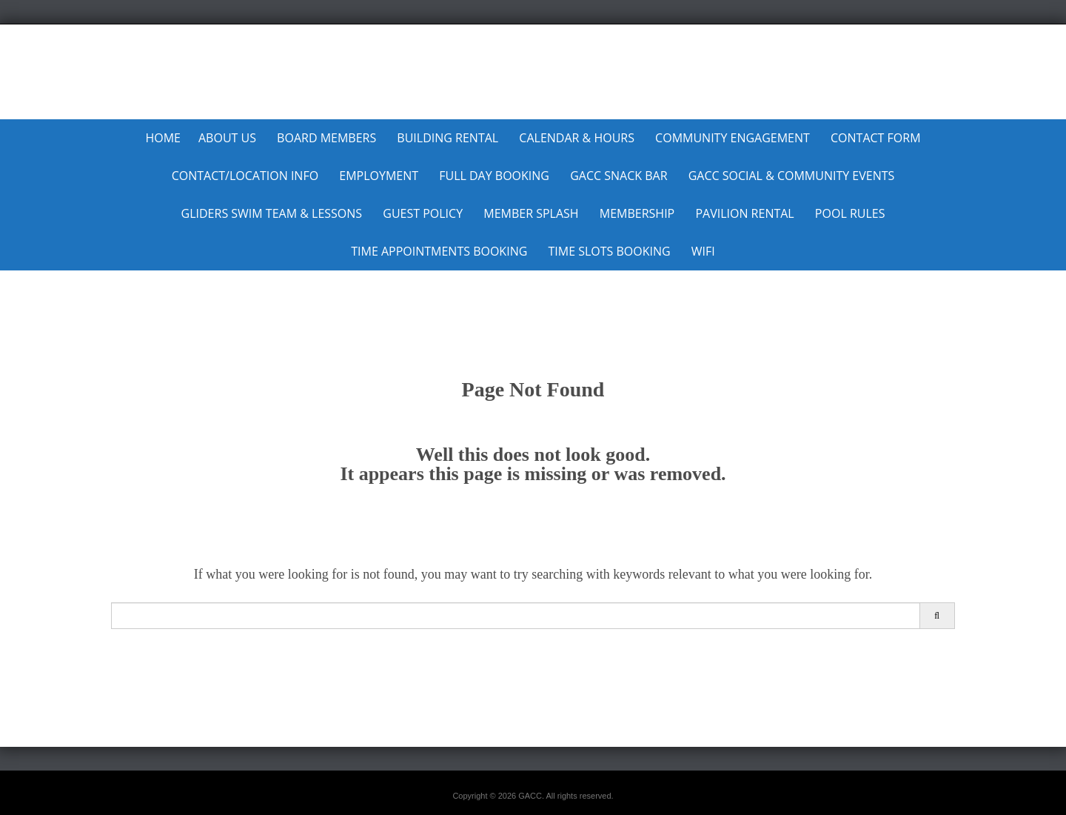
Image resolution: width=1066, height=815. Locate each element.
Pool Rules (850, 213)
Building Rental (447, 138)
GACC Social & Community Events (791, 175)
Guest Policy (423, 213)
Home (163, 138)
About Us (227, 138)
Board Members (326, 138)
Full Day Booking (494, 175)
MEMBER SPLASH (530, 213)
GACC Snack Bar (618, 175)
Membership (637, 213)
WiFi (703, 251)
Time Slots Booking (609, 251)
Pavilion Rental (744, 213)
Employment (378, 175)
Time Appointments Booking (439, 251)
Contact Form (876, 138)
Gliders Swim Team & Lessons (272, 213)
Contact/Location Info (245, 175)
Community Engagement (732, 138)
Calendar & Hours (576, 138)
